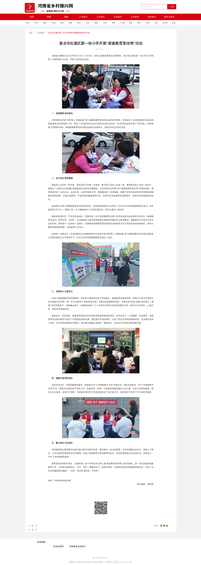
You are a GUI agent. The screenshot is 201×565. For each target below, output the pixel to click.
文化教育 (40, 33)
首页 (31, 33)
